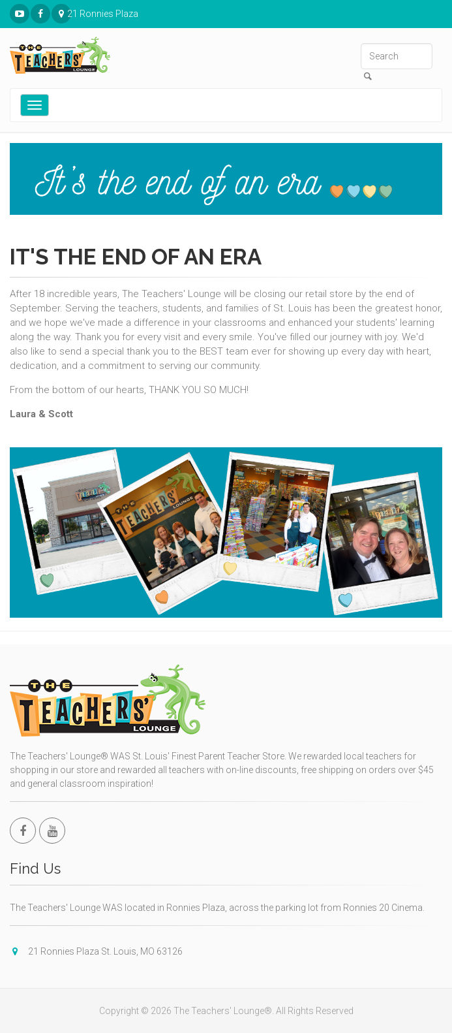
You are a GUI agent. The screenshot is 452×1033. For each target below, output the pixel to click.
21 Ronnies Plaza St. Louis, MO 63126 (61, 14)
